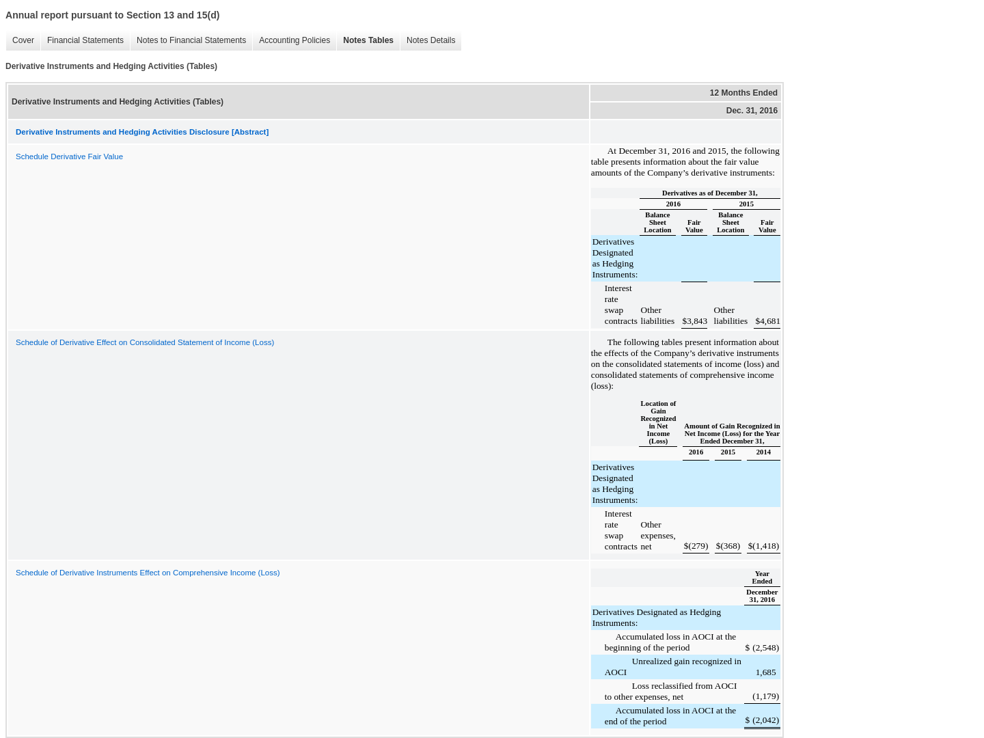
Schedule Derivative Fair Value (69, 156)
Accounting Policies (291, 41)
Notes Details (427, 41)
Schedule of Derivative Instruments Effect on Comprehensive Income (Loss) (148, 573)
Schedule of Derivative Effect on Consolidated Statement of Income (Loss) (145, 342)
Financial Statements (82, 41)
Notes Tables (365, 41)
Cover (19, 41)
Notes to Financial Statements (188, 41)
